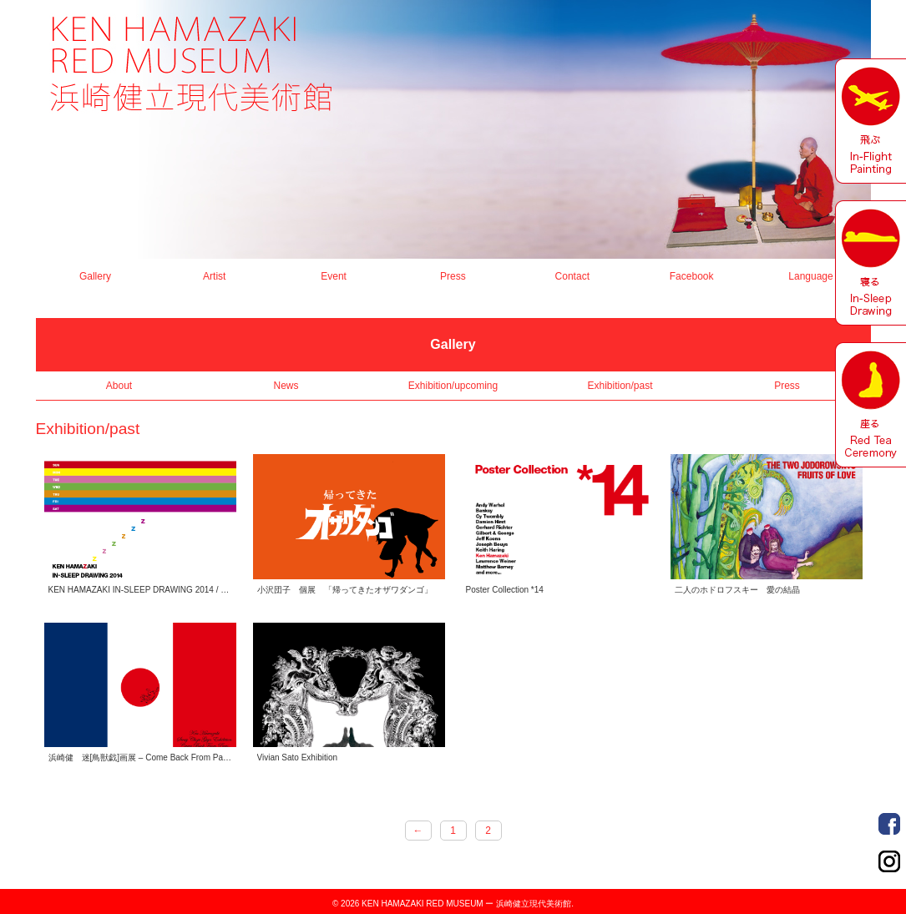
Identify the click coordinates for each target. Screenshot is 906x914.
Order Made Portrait (889, 824)
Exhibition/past (619, 385)
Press (453, 276)
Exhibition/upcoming (453, 385)
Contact (572, 276)
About (119, 385)
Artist (214, 276)
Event (334, 276)
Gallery (95, 276)
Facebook (692, 276)
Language (810, 276)
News (285, 385)
